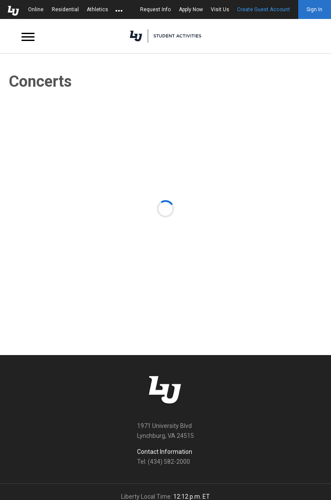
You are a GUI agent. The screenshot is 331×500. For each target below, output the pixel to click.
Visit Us (220, 9)
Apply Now (191, 9)
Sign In (314, 9)
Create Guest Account (263, 9)
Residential (65, 9)
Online (36, 9)
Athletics (97, 9)
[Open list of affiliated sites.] (118, 9)
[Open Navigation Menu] (28, 36)
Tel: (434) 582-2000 (163, 461)
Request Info (155, 9)
